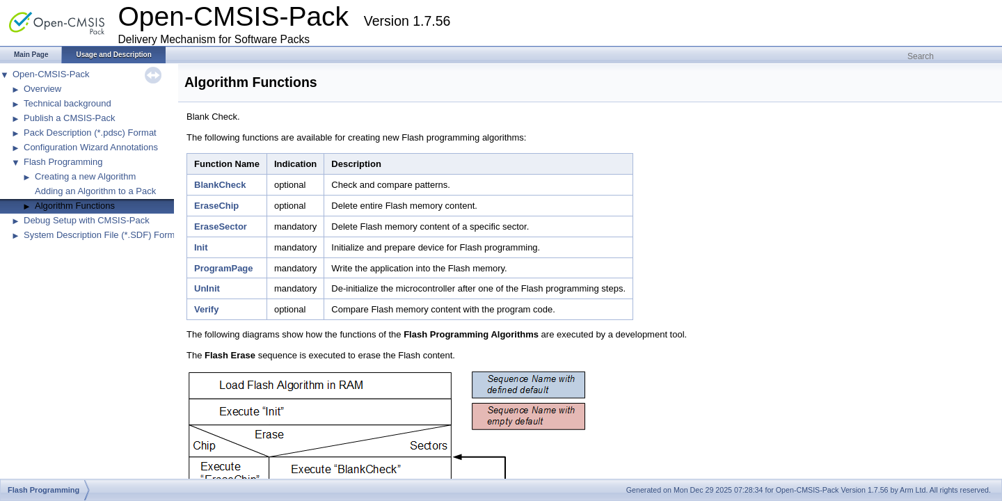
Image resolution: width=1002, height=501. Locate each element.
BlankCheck (220, 185)
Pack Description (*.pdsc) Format (90, 132)
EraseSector (220, 226)
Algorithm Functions (75, 205)
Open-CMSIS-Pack (51, 74)
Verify (206, 309)
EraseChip (216, 205)
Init (201, 247)
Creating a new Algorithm (85, 176)
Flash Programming (63, 162)
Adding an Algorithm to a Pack (95, 191)
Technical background (67, 103)
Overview (42, 89)
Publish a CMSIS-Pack (70, 118)
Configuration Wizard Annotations (91, 147)
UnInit (207, 288)
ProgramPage (223, 268)
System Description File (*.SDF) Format (103, 235)
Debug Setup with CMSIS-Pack (87, 220)
